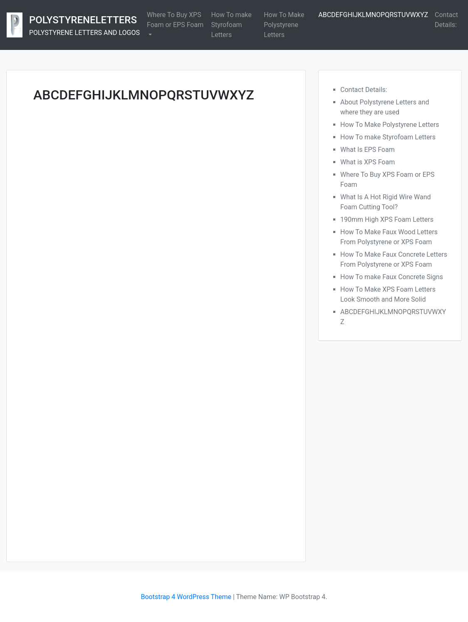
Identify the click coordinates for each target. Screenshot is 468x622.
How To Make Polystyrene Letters (284, 25)
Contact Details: (446, 20)
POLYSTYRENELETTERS (83, 20)
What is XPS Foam (367, 162)
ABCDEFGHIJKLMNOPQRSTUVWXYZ (373, 15)
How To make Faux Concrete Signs (391, 277)
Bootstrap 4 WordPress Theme (186, 597)
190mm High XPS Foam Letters (386, 219)
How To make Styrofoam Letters (231, 25)
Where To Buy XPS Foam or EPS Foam (175, 20)
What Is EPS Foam (367, 150)
